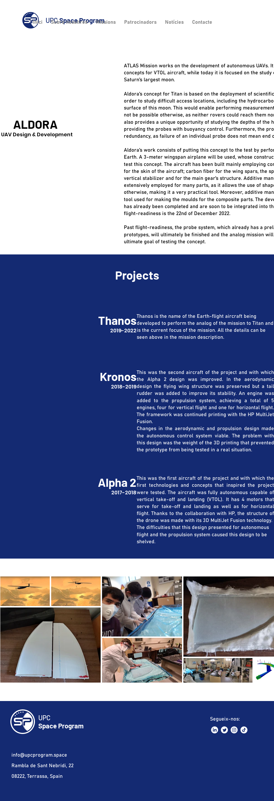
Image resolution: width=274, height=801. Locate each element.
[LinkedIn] (214, 729)
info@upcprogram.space (39, 755)
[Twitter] (224, 729)
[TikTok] (243, 729)
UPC (44, 718)
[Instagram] (234, 729)
